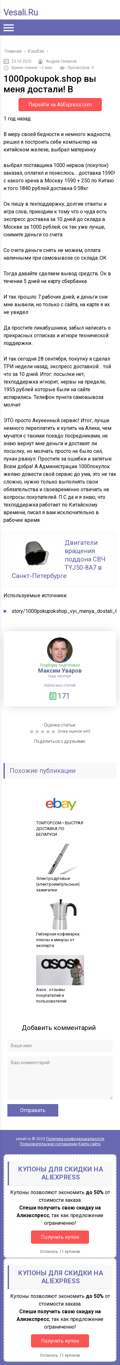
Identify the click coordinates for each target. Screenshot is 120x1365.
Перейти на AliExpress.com (60, 105)
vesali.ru (21, 12)
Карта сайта (89, 1144)
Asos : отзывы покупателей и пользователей (60, 992)
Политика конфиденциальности (75, 1139)
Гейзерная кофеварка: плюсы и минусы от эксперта (60, 937)
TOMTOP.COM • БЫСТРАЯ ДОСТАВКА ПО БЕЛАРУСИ (60, 826)
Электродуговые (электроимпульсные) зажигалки (60, 881)
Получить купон (60, 1237)
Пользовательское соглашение (48, 1144)
